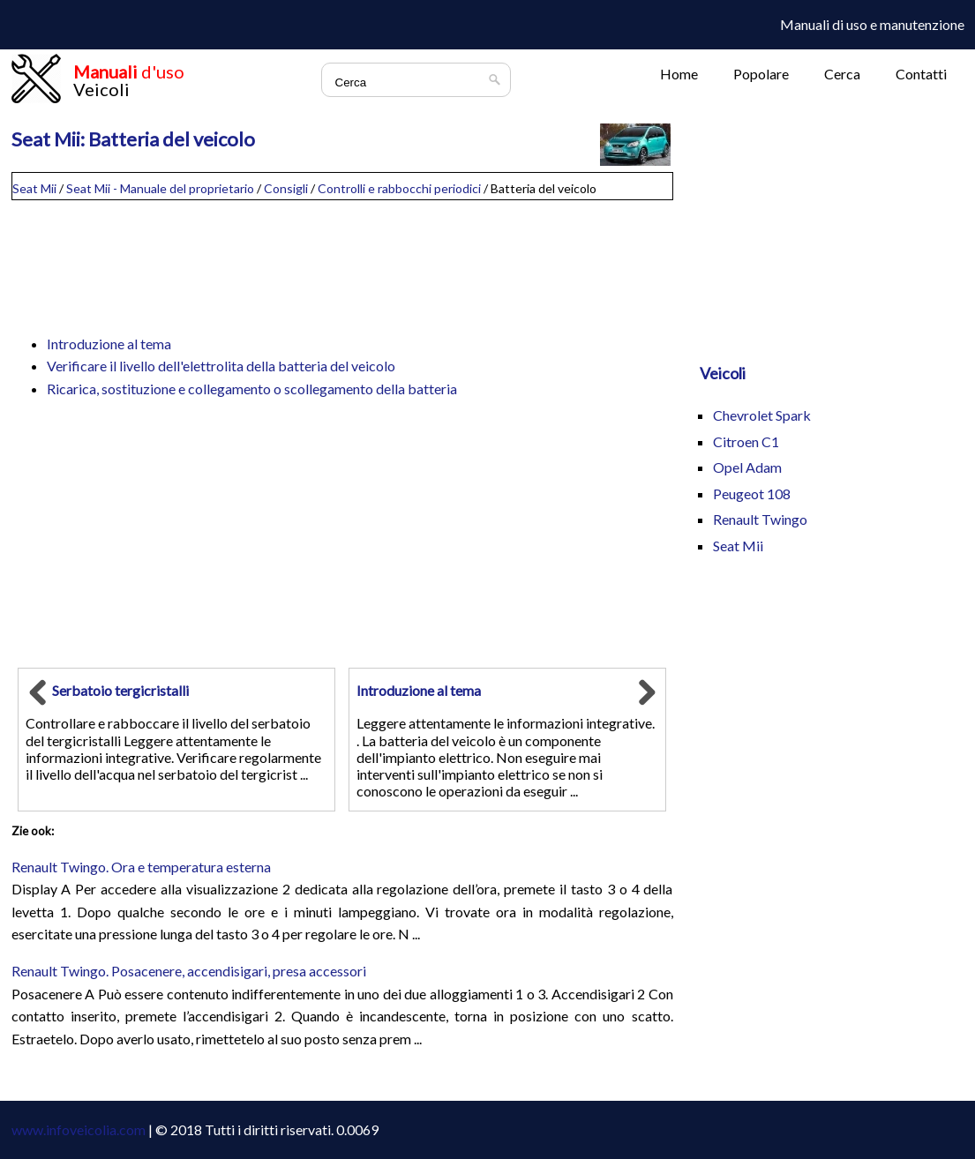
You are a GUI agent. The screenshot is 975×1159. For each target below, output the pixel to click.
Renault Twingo (760, 519)
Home (679, 73)
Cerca (842, 73)
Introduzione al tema (109, 343)
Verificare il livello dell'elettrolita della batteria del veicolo (221, 365)
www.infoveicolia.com (78, 1129)
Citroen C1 (746, 441)
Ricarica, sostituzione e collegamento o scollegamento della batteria (252, 388)
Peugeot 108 (752, 493)
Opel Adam (747, 467)
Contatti (921, 73)
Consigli (286, 188)
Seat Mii (34, 188)
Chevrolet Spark (762, 415)
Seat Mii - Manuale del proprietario (160, 188)
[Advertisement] (342, 259)
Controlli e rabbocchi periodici (399, 188)
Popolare (761, 73)
